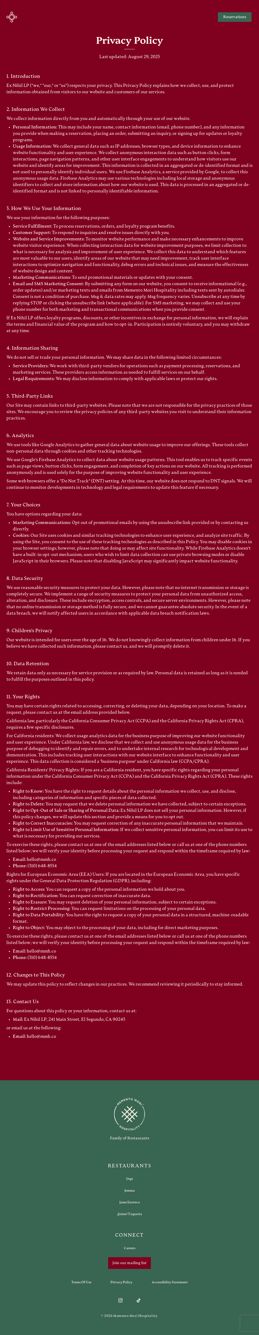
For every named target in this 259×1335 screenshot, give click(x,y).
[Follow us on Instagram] (120, 1300)
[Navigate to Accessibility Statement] (169, 1282)
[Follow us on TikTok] (138, 1300)
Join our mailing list (129, 1263)
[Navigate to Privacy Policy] (121, 1282)
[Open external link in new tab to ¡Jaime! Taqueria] (129, 1214)
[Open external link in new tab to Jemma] (129, 1190)
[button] (11, 17)
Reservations (234, 17)
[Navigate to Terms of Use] (81, 1282)
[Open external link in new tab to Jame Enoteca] (129, 1202)
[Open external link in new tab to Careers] (130, 1248)
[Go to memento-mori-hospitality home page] (129, 1119)
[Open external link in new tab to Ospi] (129, 1179)
